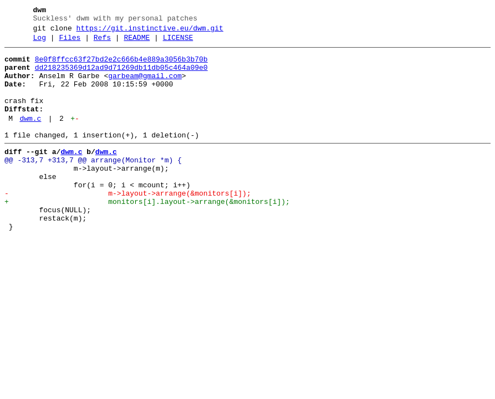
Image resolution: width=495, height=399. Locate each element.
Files (69, 43)
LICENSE (178, 43)
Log (39, 43)
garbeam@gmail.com (145, 86)
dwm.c (30, 137)
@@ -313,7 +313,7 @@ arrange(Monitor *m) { (93, 183)
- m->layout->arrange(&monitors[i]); (127, 223)
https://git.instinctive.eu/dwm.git (149, 32)
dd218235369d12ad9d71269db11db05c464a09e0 (121, 76)
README (137, 43)
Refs (102, 43)
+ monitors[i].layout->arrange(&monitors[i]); (147, 233)
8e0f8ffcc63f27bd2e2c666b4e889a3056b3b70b (121, 66)
